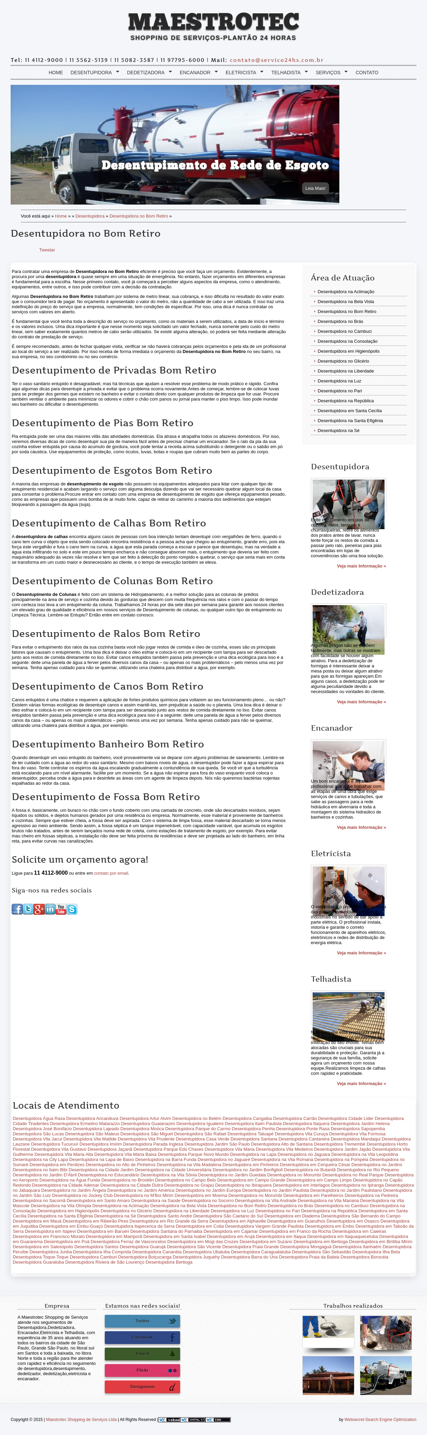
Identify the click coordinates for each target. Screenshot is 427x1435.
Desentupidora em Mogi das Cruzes (202, 1244)
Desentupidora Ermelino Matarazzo (85, 1126)
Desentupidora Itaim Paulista (253, 1126)
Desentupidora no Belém (196, 1120)
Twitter (156, 1323)
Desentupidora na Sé (339, 432)
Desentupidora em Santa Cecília (350, 413)
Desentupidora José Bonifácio (42, 1131)
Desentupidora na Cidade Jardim (101, 1172)
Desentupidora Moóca (142, 1131)
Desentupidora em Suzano (266, 1244)
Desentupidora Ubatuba (206, 1254)
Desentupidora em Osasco (353, 1223)
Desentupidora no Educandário (108, 1177)
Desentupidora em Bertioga (320, 1244)
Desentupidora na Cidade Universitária (173, 1172)
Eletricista (243, 75)
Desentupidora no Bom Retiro (139, 218)
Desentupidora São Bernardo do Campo (361, 1218)
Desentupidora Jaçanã (110, 1151)
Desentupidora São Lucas (38, 1136)
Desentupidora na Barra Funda (166, 1161)
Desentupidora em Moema (201, 1197)
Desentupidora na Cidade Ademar (65, 1187)
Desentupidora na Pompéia (341, 1161)
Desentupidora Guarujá (142, 1249)
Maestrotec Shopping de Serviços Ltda (81, 1422)
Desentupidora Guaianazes (148, 1126)
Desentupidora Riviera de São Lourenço (104, 1264)
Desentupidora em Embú (329, 1228)
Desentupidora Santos (96, 1249)
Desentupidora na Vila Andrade (266, 1202)
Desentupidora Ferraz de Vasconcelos (128, 1244)
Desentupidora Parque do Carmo (197, 1131)
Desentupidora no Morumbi (255, 1197)
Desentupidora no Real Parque (353, 1177)
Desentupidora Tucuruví (54, 1146)
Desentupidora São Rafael (200, 1136)
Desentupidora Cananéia (156, 1254)
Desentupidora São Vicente (194, 1249)
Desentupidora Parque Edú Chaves (169, 1151)
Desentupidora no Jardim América (140, 1192)
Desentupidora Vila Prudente (146, 1141)
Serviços (330, 75)
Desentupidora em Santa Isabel (174, 1238)
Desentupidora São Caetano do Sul (228, 1218)
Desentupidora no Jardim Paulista (275, 1192)
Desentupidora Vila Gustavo (59, 1151)
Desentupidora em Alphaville (238, 1223)
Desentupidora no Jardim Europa (208, 1192)
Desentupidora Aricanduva (92, 1120)
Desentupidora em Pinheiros (251, 1167)
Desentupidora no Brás (340, 323)
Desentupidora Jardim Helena (360, 1126)
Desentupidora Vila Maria (230, 1151)
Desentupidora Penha (253, 1131)
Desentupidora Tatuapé (251, 1136)
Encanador (197, 75)
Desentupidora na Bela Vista (346, 303)
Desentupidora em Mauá (37, 1223)
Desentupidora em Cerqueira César (315, 1167)
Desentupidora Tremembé (339, 1146)
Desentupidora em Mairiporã (114, 1238)
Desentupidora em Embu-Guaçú (71, 1228)
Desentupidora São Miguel (147, 1136)
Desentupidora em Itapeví (50, 1233)
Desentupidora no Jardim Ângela (73, 1192)
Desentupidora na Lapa (253, 1156)
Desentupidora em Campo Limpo (319, 1182)
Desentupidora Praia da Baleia (309, 1259)
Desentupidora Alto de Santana (282, 1146)
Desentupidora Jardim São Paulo (217, 1146)
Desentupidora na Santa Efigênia (350, 423)
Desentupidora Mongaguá (305, 1249)
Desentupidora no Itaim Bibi (40, 1172)
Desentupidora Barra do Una (249, 1259)
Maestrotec (213, 23)
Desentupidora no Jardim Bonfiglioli (248, 1172)
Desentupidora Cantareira (303, 1141)
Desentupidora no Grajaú (189, 1187)
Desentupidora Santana (253, 1141)
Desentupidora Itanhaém (356, 1249)
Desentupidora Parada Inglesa (153, 1146)
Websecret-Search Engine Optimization (380, 1422)
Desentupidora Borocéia (364, 1259)
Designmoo (153, 1389)
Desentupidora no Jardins (376, 1167)
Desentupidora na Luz (339, 383)
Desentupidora (93, 75)
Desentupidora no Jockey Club (82, 1197)
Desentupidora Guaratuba (38, 1264)
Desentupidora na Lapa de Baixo (101, 1161)
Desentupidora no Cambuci (345, 333)
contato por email (111, 875)
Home (56, 75)
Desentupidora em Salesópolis (43, 1249)
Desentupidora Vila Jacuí (37, 1141)
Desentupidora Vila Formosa (357, 1136)
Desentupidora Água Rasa (39, 1120)
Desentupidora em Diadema (292, 1218)
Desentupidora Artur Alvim (145, 1120)
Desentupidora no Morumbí (294, 1177)
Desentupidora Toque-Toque (40, 1259)
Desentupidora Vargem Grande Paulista (264, 1228)
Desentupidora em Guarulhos (296, 1223)
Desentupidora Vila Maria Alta (64, 1156)
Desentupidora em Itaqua (281, 1238)
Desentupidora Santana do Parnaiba (166, 1233)
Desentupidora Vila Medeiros (284, 1151)
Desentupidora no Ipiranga (357, 1187)
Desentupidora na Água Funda (69, 1182)
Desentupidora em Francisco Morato (49, 1238)
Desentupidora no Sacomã (39, 1202)
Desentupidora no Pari (340, 393)
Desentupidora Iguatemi (200, 1126)
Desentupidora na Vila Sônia (168, 1177)
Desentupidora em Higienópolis (349, 353)
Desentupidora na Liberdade (346, 373)
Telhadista (288, 75)
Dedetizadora (148, 75)
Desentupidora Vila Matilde (89, 1141)
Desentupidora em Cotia (200, 1228)
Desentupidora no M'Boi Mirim (144, 1197)
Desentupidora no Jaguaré (224, 1161)
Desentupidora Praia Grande (250, 1249)
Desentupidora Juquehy (196, 1259)
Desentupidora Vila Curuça (301, 1136)
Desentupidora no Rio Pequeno (368, 1172)
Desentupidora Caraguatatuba (261, 1254)
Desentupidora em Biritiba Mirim (380, 1244)
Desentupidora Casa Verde (202, 1141)
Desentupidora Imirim (100, 1146)
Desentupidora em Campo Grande (251, 1182)
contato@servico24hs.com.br (277, 62)
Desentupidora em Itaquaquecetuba (342, 1238)
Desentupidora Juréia (50, 1254)
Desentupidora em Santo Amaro (98, 1202)
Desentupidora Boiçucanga (145, 1259)
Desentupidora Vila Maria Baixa (125, 1156)
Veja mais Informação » (361, 568)
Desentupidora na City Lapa (40, 1161)
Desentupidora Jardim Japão (342, 1151)
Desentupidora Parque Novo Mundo (193, 1156)
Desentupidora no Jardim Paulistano (346, 1192)
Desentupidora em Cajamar (230, 1233)
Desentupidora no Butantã (310, 1172)
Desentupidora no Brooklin (127, 1182)
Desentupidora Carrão (295, 1120)
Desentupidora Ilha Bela (376, 1254)
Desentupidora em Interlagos (301, 1187)
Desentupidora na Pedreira (371, 1197)
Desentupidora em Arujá (230, 1238)
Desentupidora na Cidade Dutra (131, 1187)
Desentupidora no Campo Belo (185, 1182)
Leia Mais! (315, 190)
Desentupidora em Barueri (103, 1233)
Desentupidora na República (346, 403)
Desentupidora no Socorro (208, 1202)
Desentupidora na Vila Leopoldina (364, 1156)
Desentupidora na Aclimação (346, 294)
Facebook (154, 1340)
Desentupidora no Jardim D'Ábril (45, 1177)
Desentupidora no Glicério (343, 363)
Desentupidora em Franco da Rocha (295, 1233)
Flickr (157, 1373)
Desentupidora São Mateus (92, 1136)
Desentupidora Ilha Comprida (102, 1254)
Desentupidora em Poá (66, 1244)
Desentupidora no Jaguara (304, 1156)
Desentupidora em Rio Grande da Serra (168, 1223)
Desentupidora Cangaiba (247, 1120)
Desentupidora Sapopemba (358, 1131)
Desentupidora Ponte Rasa (302, 1131)
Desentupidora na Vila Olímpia (61, 1208)
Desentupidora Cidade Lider (346, 1120)
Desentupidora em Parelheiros (313, 1197)
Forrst (156, 1356)
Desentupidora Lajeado (96, 1131)
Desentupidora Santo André (164, 1218)
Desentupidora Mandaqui (355, 1141)
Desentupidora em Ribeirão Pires (95, 1223)
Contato (367, 75)
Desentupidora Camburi (93, 1259)
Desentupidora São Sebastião (321, 1254)
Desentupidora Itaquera (306, 1126)
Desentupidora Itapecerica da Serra (139, 1228)
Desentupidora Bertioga (169, 1264)
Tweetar (47, 252)
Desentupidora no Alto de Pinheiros (120, 1167)
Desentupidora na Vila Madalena (189, 1167)
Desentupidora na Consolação (348, 343)
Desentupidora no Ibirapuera (243, 1187)
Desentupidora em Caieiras (359, 1233)
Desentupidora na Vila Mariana (328, 1202)
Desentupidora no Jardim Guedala (232, 1177)
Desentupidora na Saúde (155, 1202)
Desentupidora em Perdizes (56, 1167)
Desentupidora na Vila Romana (282, 1161)
